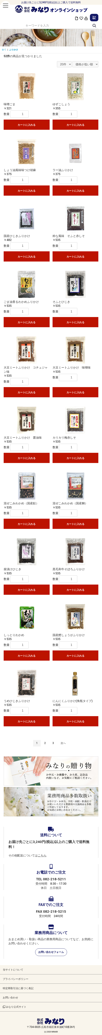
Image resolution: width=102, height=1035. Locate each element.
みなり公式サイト (14, 1006)
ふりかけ (13, 49)
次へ (63, 743)
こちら (42, 855)
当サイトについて (13, 969)
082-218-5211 (54, 879)
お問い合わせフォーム (51, 952)
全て (4, 49)
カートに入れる (27, 124)
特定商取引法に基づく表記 (18, 988)
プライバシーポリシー (15, 978)
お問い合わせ (10, 997)
